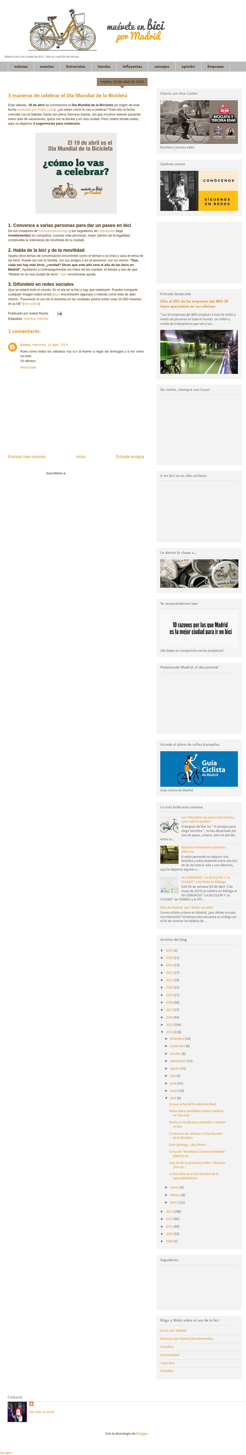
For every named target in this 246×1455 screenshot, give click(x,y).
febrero (175, 1195)
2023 (170, 965)
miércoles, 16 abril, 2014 (50, 345)
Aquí (64, 274)
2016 (170, 1017)
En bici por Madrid (173, 1331)
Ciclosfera (167, 1347)
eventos (47, 67)
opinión (188, 67)
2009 (170, 1241)
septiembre (178, 1061)
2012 (170, 1219)
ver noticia (31, 304)
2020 (170, 988)
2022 (170, 973)
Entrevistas (75, 67)
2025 (170, 950)
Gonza (25, 345)
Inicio (80, 457)
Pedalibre (167, 1371)
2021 (170, 980)
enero (174, 1203)
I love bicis (167, 1363)
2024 (170, 958)
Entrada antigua (130, 457)
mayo (174, 1091)
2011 (170, 1227)
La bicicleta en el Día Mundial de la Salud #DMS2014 (193, 1176)
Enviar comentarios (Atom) (86, 473)
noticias (21, 67)
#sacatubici (106, 231)
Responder (28, 367)
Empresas (215, 67)
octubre (176, 1054)
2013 (170, 1212)
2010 (170, 1234)
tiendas (104, 67)
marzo (175, 1188)
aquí (57, 294)
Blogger (142, 1433)
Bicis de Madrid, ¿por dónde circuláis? (187, 908)
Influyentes (132, 67)
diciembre (177, 1039)
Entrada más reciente (27, 457)
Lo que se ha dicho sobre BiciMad (192, 1104)
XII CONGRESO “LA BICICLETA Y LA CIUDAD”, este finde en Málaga (205, 880)
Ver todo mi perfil (41, 1412)
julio (173, 1076)
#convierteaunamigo (53, 231)
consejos (161, 67)
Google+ (6, 1453)
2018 (170, 1003)
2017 (170, 1010)
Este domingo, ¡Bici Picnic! (188, 1145)
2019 (170, 995)
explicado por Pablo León (35, 109)
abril (173, 1098)
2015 (170, 1025)
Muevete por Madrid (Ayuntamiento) (186, 1339)
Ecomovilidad (169, 1355)
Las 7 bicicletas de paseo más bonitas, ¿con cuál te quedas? (208, 820)
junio (174, 1083)
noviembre (178, 1046)
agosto (175, 1069)
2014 (170, 1032)
